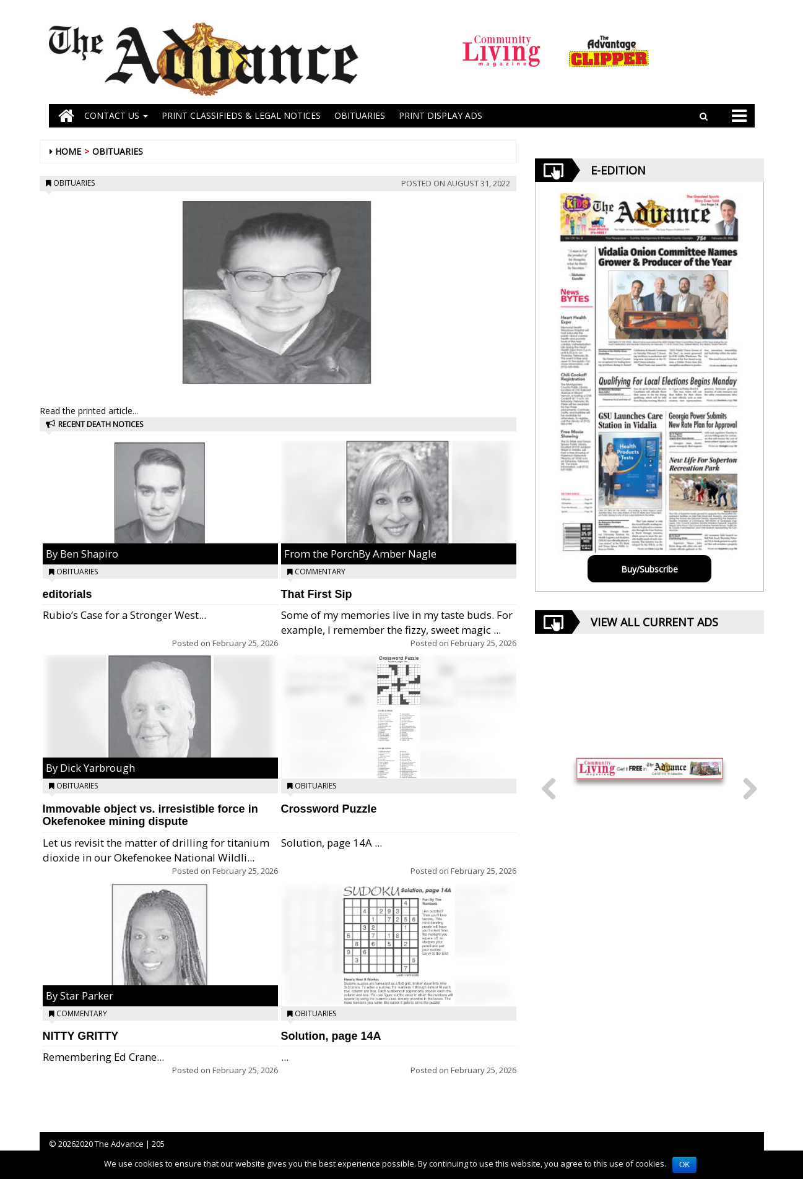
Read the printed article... (89, 411)
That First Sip (316, 594)
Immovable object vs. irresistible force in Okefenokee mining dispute (150, 815)
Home (68, 151)
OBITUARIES (359, 115)
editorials (67, 594)
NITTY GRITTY (81, 1036)
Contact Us (116, 115)
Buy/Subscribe (649, 569)
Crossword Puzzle (329, 809)
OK (684, 1164)
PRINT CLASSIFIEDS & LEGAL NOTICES (241, 115)
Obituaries (117, 151)
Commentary (81, 1013)
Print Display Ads (440, 115)
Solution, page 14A (331, 1036)
